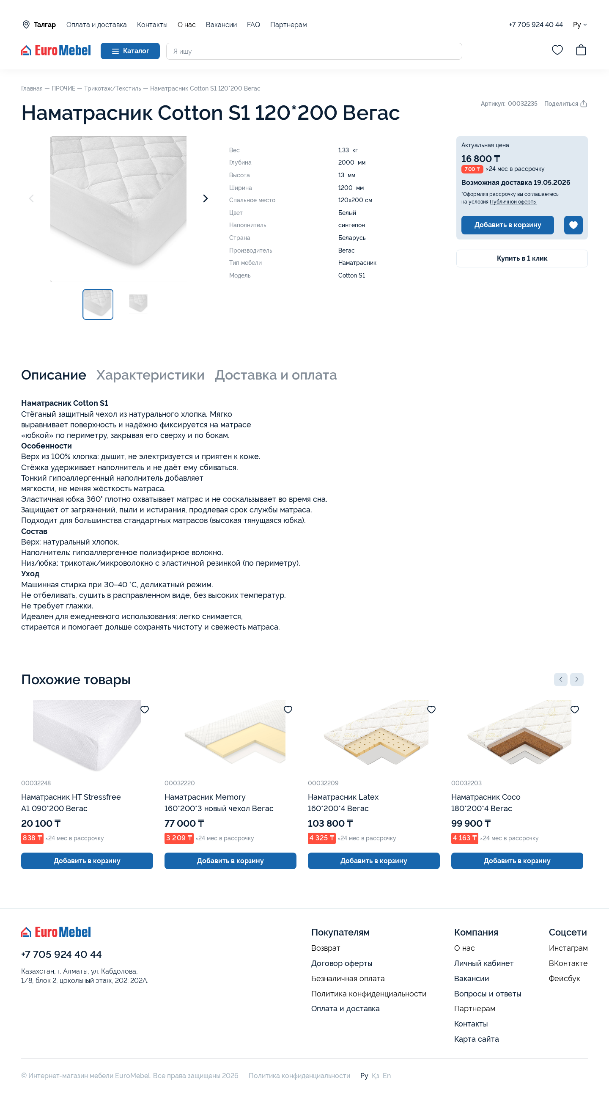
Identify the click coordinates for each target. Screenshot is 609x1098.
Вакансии (221, 25)
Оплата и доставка (96, 25)
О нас (187, 25)
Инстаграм (568, 948)
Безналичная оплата (348, 978)
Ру (580, 25)
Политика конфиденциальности (369, 994)
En (387, 1076)
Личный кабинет (484, 963)
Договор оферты (342, 963)
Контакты (152, 25)
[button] (561, 679)
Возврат (325, 948)
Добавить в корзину (508, 225)
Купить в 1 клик (522, 258)
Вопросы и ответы (487, 993)
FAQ (253, 25)
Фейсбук (564, 978)
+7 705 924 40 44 (536, 25)
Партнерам (288, 25)
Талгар (38, 24)
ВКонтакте (568, 963)
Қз (375, 1076)
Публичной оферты (513, 202)
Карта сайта (476, 1039)
